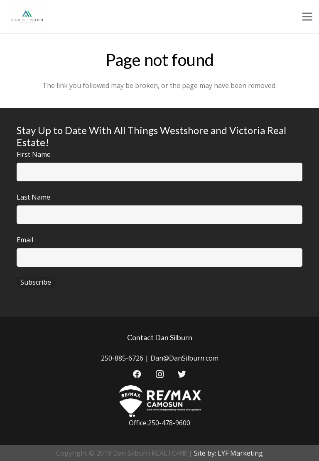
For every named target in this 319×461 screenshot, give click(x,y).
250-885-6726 (122, 358)
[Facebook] (137, 374)
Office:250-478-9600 (159, 422)
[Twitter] (182, 374)
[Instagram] (159, 374)
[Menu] (307, 16)
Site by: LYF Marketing (228, 453)
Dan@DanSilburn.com (184, 358)
